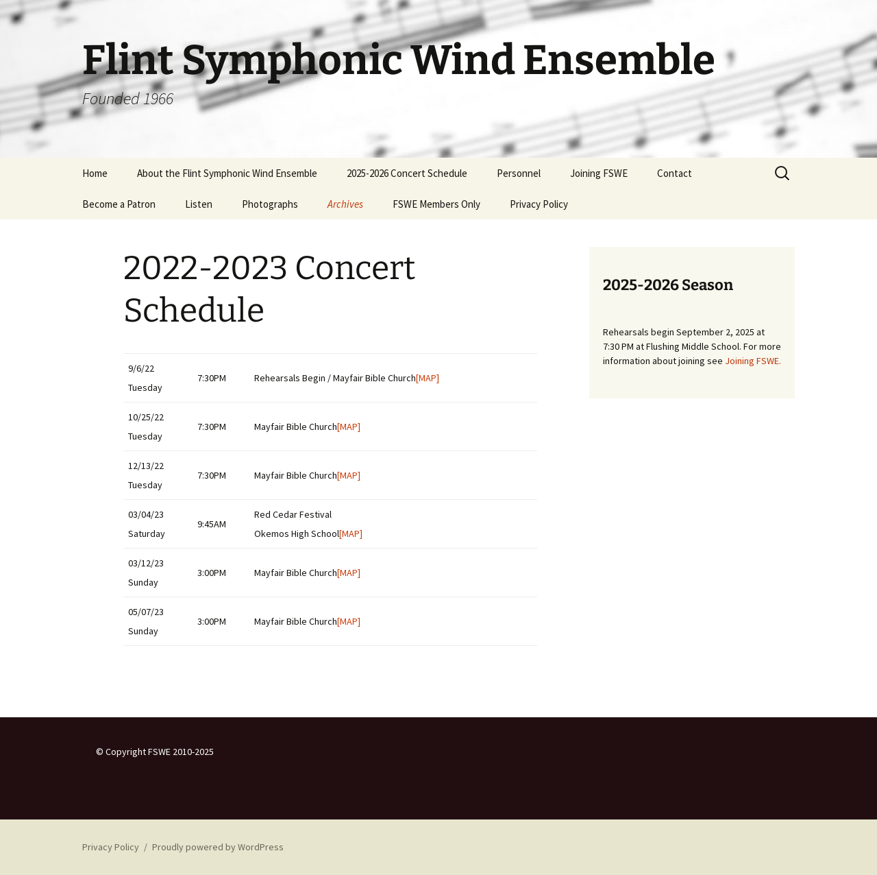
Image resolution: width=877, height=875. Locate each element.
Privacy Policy (539, 204)
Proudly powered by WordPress (218, 847)
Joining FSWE (599, 173)
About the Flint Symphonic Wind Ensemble (227, 173)
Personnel (519, 173)
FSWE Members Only (436, 204)
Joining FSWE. (753, 361)
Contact (674, 173)
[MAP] (427, 378)
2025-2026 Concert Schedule (407, 173)
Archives (345, 204)
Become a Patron (119, 204)
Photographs (270, 204)
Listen (198, 204)
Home (95, 173)
